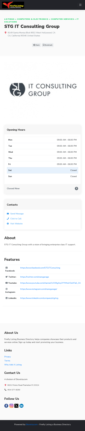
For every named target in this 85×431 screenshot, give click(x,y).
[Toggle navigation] (80, 5)
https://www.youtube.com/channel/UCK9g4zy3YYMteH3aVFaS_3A (50, 283)
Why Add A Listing (13, 364)
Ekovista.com (32, 424)
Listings (9, 19)
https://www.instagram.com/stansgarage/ (38, 289)
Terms (7, 360)
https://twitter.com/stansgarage (34, 277)
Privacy (7, 356)
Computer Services (62, 19)
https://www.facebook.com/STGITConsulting (40, 267)
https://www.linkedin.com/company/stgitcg (39, 298)
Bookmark (47, 45)
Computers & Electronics (32, 19)
